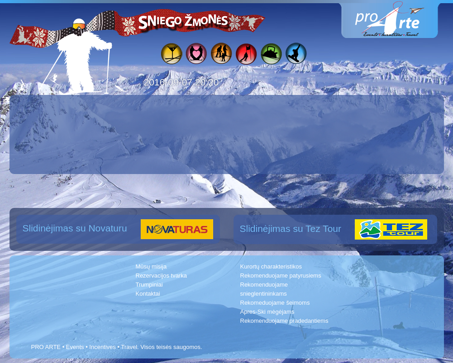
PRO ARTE (46, 347)
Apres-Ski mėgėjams (267, 311)
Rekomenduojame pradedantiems (284, 320)
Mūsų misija (151, 266)
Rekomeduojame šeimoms (275, 302)
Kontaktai (148, 293)
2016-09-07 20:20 (181, 82)
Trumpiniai (149, 284)
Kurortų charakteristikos (271, 266)
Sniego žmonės (183, 21)
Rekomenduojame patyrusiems (280, 275)
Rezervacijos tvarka (161, 275)
